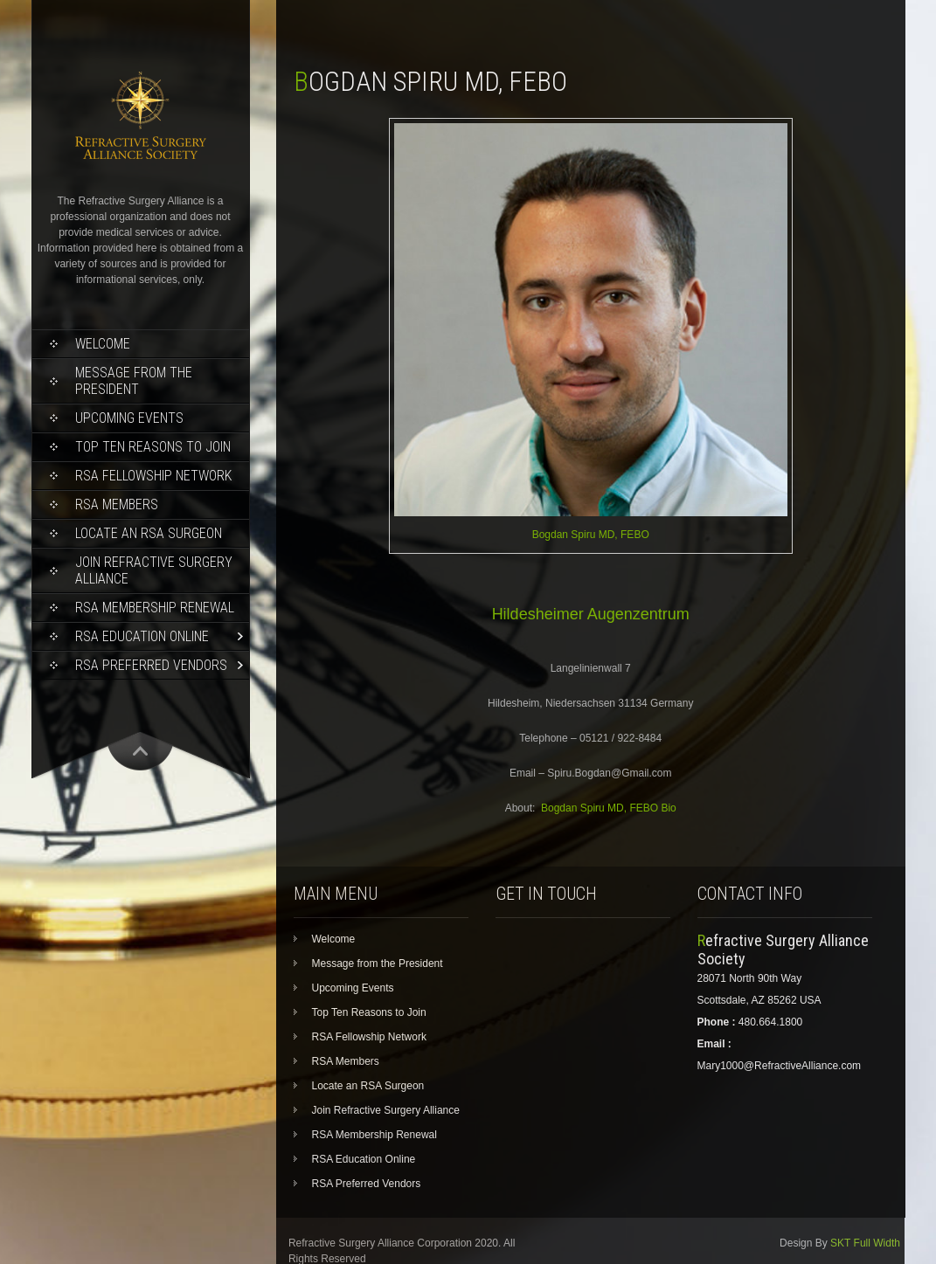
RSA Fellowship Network (153, 475)
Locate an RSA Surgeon (148, 533)
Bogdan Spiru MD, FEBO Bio (608, 808)
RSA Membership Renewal (154, 607)
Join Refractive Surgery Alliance (153, 570)
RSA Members (116, 504)
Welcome (102, 343)
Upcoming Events (129, 418)
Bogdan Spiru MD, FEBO (590, 534)
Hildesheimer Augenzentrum (591, 614)
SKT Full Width (865, 1243)
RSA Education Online (142, 636)
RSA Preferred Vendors (151, 665)
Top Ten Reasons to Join (153, 447)
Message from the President (133, 380)
